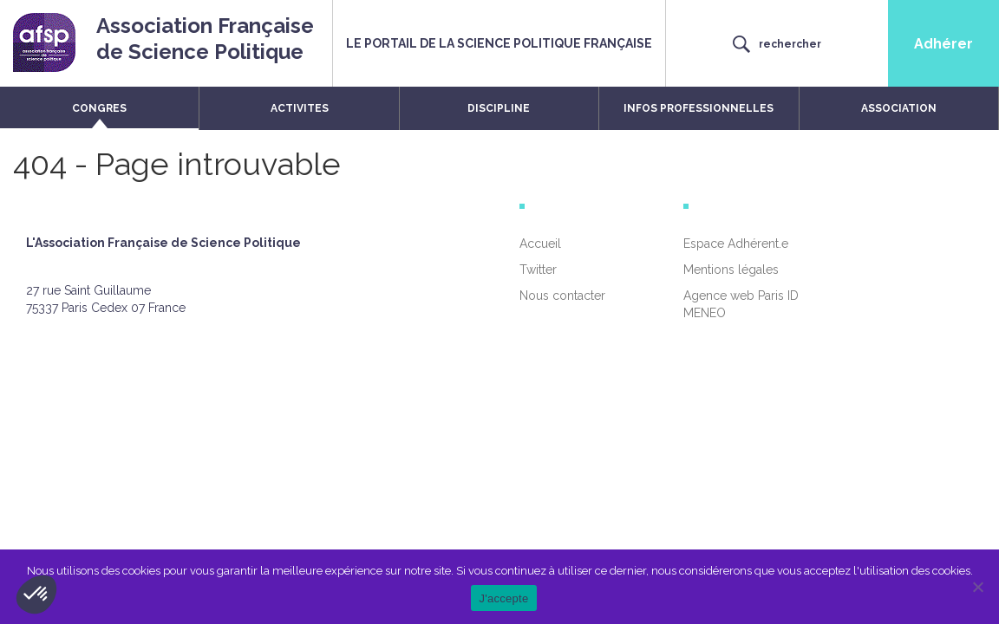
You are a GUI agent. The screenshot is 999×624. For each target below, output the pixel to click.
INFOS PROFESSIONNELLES (699, 108)
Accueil (540, 243)
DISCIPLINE (498, 108)
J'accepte (504, 598)
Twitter (538, 269)
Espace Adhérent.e (735, 243)
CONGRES (99, 108)
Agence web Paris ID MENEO (741, 304)
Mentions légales (731, 269)
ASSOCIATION (899, 108)
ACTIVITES (300, 108)
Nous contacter (562, 295)
